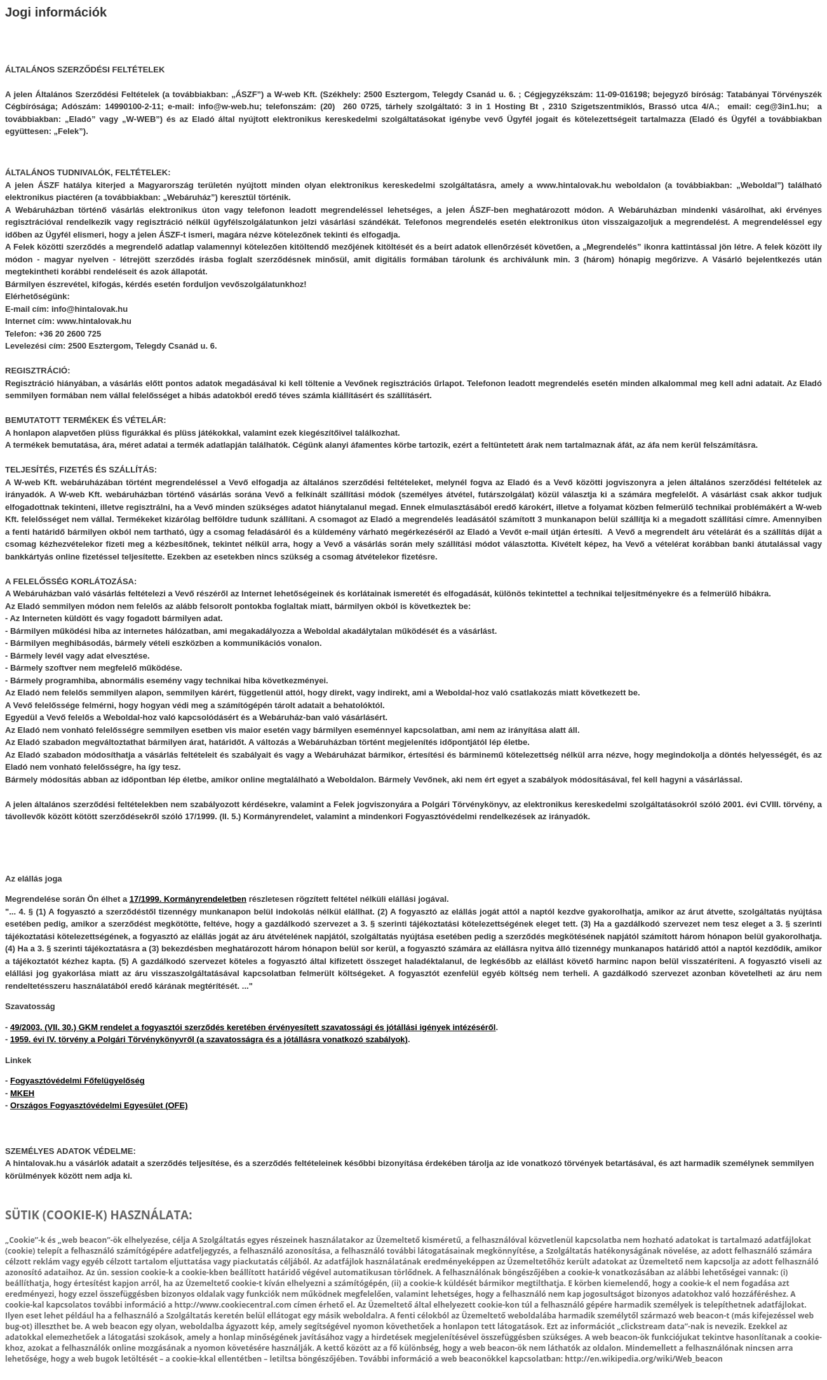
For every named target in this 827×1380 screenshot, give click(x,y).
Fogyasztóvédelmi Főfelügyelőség (77, 1080)
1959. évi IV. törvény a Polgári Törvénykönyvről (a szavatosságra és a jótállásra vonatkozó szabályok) (209, 1039)
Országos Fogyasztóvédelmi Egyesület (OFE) (99, 1105)
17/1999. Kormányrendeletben (188, 899)
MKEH (22, 1093)
